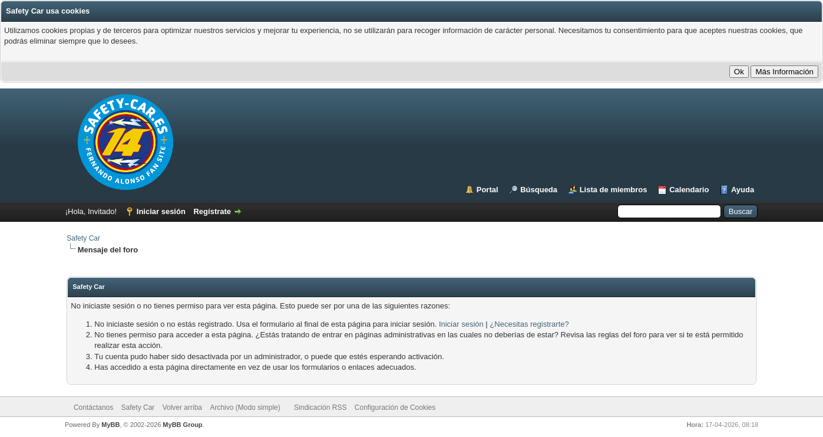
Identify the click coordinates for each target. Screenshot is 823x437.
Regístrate (212, 211)
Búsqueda (538, 189)
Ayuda (742, 189)
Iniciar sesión (161, 211)
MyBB (110, 424)
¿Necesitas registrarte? (529, 324)
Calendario (689, 189)
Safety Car (83, 238)
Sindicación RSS (320, 407)
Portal (487, 189)
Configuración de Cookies (395, 407)
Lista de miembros (613, 189)
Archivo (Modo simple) (245, 407)
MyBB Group (182, 424)
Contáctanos (93, 407)
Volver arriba (182, 407)
